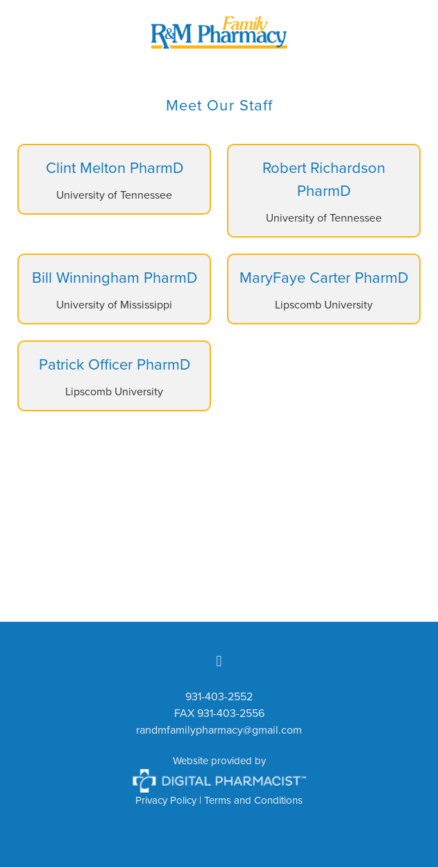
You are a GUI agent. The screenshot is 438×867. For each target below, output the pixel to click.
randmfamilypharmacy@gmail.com (219, 729)
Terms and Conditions (253, 800)
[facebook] (219, 661)
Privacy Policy (165, 800)
